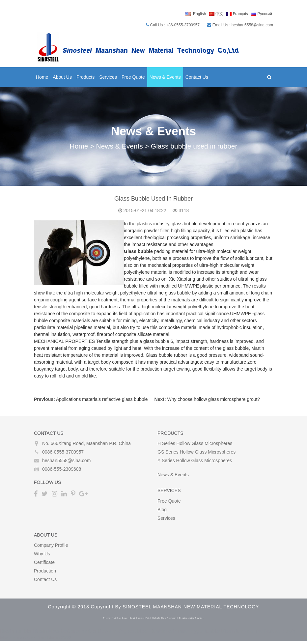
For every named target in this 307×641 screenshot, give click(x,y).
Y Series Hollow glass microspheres (194, 460)
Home (42, 77)
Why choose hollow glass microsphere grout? (213, 399)
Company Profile (51, 545)
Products (85, 77)
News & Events (165, 77)
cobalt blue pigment (164, 618)
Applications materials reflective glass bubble (102, 399)
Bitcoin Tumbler (16, 631)
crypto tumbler (205, 631)
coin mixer (178, 631)
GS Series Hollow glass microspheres (196, 452)
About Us (62, 77)
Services (108, 77)
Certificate (44, 562)
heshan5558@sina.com (66, 460)
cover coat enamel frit (136, 618)
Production (45, 570)
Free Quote (133, 77)
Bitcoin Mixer (46, 631)
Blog (162, 509)
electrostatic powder (191, 618)
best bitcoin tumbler (147, 631)
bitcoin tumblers (237, 631)
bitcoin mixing (112, 631)
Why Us (42, 553)
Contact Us (196, 77)
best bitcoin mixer (79, 631)
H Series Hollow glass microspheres (194, 443)
